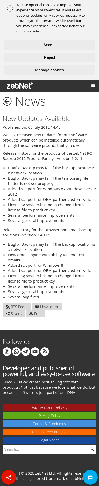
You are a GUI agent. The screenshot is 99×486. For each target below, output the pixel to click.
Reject (49, 57)
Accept (50, 44)
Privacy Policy (49, 415)
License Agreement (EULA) (50, 431)
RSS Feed (16, 306)
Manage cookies (49, 70)
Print (35, 313)
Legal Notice (49, 440)
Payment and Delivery (49, 407)
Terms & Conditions (49, 423)
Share (13, 313)
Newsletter (46, 306)
